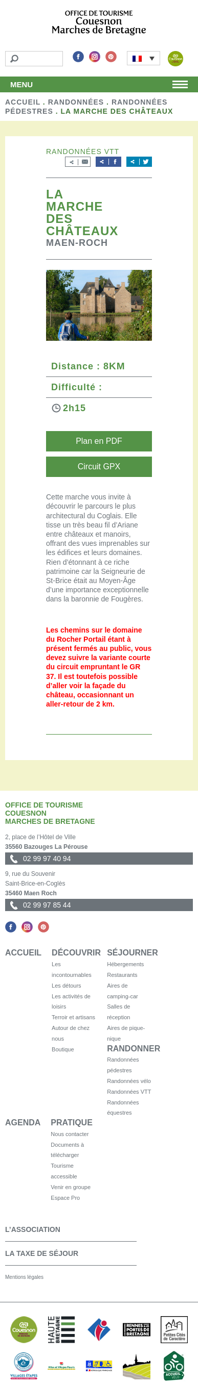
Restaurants (122, 975)
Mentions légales (24, 1277)
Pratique (71, 1122)
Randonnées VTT (129, 1092)
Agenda (22, 1122)
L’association (32, 1229)
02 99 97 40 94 (47, 858)
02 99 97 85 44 (47, 905)
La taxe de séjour (41, 1253)
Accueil (22, 102)
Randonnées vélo (129, 1081)
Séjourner (132, 952)
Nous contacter (70, 1134)
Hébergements (125, 964)
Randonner (133, 1048)
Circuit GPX (99, 466)
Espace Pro (65, 1198)
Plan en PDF (99, 441)
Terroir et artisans (73, 1017)
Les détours (66, 986)
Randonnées (76, 102)
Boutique (63, 1049)
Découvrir (76, 952)
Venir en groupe (71, 1187)
